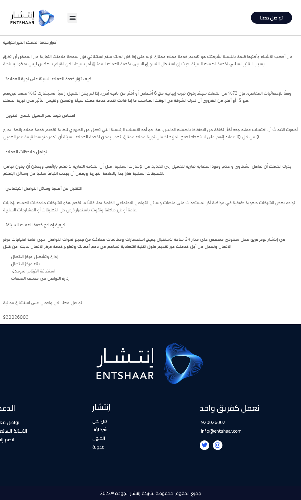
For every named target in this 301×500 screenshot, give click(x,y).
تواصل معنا (271, 17)
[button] (72, 18)
